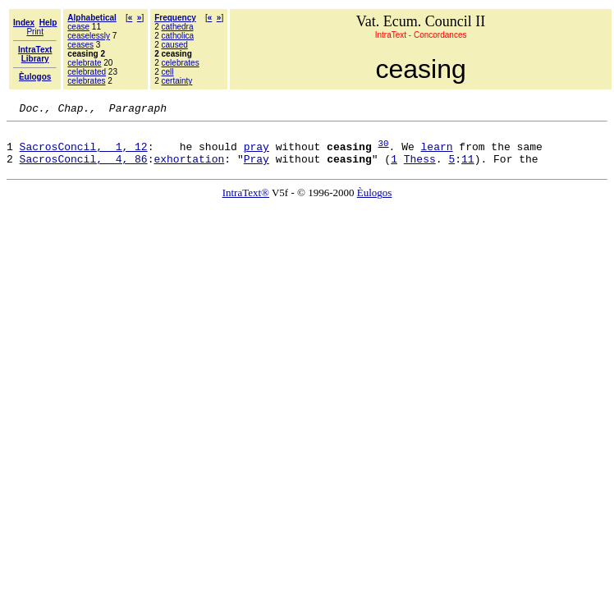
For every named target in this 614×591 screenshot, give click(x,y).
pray (256, 153)
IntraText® (245, 202)
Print (35, 31)
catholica (178, 35)
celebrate (84, 62)
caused (175, 44)
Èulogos (374, 202)
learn (436, 153)
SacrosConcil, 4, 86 (84, 168)
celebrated (86, 71)
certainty (177, 80)
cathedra (178, 26)
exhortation (189, 168)
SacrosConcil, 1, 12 (84, 153)
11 (467, 168)
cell (168, 71)
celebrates (86, 80)
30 (383, 150)
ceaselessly (88, 35)
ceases (80, 44)
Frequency (175, 17)
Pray (256, 168)
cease (78, 26)
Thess (420, 168)
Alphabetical (91, 17)
